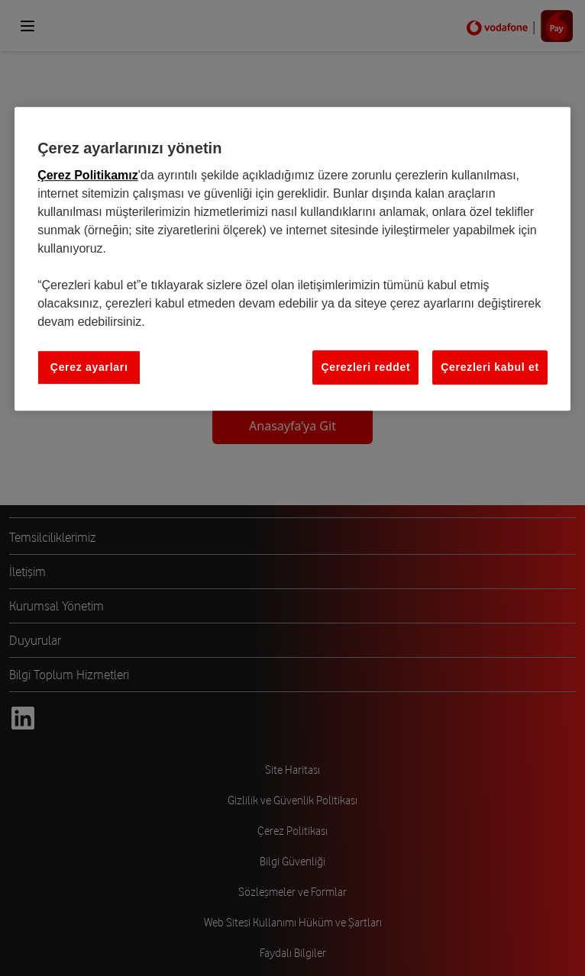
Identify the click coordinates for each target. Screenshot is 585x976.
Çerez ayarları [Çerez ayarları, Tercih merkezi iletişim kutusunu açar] (89, 367)
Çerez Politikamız (87, 175)
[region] (292, 259)
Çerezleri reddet (365, 367)
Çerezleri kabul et (490, 367)
